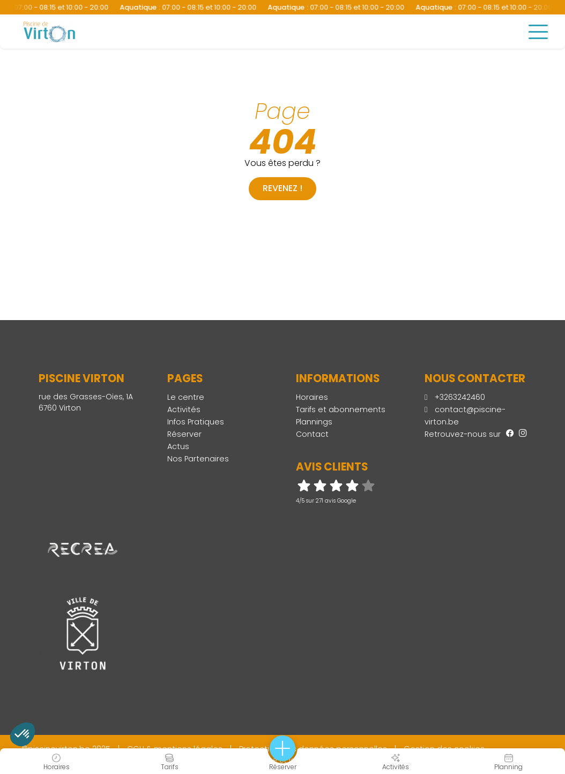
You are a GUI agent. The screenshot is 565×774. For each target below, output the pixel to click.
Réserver (184, 434)
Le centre (185, 397)
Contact (312, 434)
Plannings (314, 421)
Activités (183, 409)
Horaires (312, 397)
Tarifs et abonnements (340, 409)
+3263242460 (455, 397)
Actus (178, 446)
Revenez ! (282, 188)
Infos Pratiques (195, 421)
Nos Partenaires (198, 458)
